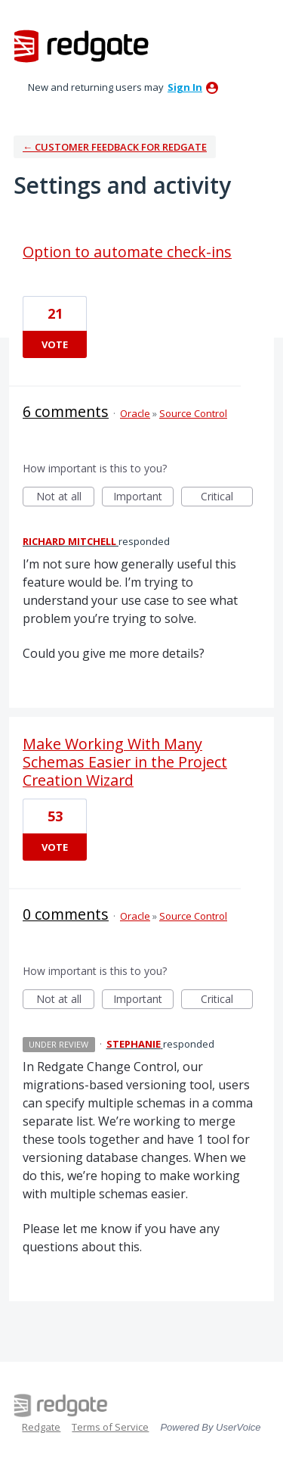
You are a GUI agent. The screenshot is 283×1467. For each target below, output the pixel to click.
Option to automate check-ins (127, 251)
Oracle (135, 413)
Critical (227, 497)
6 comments (66, 411)
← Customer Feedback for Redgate (115, 147)
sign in (185, 87)
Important (143, 497)
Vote (55, 344)
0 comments (66, 914)
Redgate (41, 1427)
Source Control (193, 413)
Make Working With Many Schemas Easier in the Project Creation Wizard (125, 762)
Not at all (65, 497)
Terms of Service (110, 1427)
